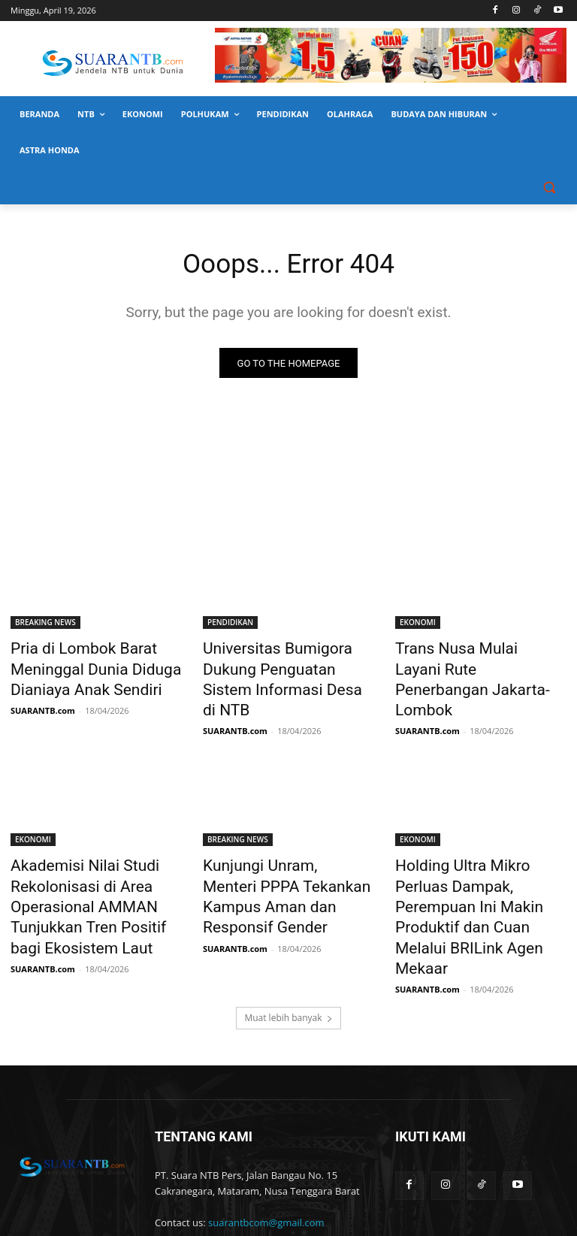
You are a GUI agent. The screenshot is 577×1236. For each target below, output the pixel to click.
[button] (548, 186)
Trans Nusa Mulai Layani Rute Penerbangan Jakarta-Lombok (479, 666)
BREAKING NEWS (45, 625)
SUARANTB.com (43, 702)
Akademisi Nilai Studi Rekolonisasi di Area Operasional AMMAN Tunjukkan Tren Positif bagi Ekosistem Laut (88, 868)
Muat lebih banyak (288, 948)
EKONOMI (418, 625)
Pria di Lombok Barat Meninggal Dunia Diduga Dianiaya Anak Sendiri (80, 666)
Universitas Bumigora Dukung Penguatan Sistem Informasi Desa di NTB (286, 666)
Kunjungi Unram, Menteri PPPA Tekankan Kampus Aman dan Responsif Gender (284, 852)
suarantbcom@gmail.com (266, 1153)
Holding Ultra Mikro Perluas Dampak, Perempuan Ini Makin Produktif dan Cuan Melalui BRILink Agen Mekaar (477, 860)
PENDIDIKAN (230, 625)
